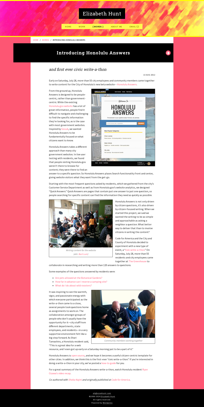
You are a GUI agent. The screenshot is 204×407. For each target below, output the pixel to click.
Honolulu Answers (127, 84)
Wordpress (108, 403)
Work (82, 27)
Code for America (120, 379)
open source (78, 355)
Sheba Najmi (75, 379)
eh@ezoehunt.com (102, 393)
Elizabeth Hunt (108, 396)
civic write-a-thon (135, 249)
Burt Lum (83, 254)
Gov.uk (64, 128)
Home (68, 27)
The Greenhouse (137, 261)
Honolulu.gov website (61, 106)
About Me (116, 27)
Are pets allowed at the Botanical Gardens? (78, 277)
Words (98, 27)
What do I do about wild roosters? (73, 285)
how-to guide (108, 363)
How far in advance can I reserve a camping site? (81, 281)
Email (134, 27)
